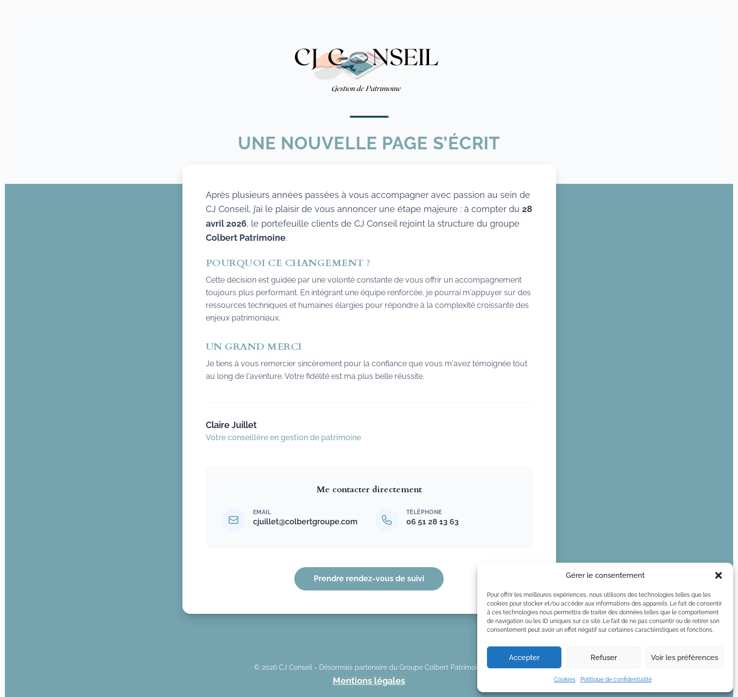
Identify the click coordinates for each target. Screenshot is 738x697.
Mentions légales (369, 681)
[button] (718, 575)
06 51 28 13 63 (432, 521)
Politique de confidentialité (616, 679)
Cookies (565, 679)
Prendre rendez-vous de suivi (369, 578)
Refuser (604, 657)
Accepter (524, 657)
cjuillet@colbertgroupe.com (305, 521)
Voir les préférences (684, 657)
